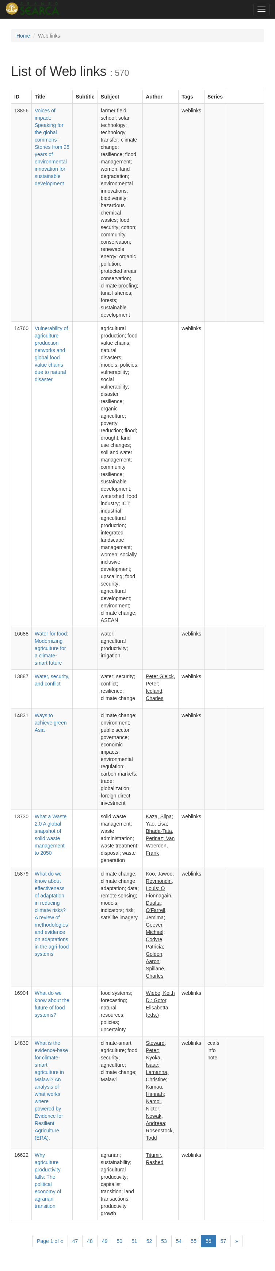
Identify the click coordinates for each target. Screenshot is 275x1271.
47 (75, 1241)
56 (208, 1241)
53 (164, 1241)
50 (119, 1241)
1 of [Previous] (50, 1241)
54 (179, 1241)
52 (149, 1241)
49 (105, 1241)
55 (193, 1241)
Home (23, 36)
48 (90, 1241)
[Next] (236, 1241)
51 (134, 1241)
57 (223, 1241)
